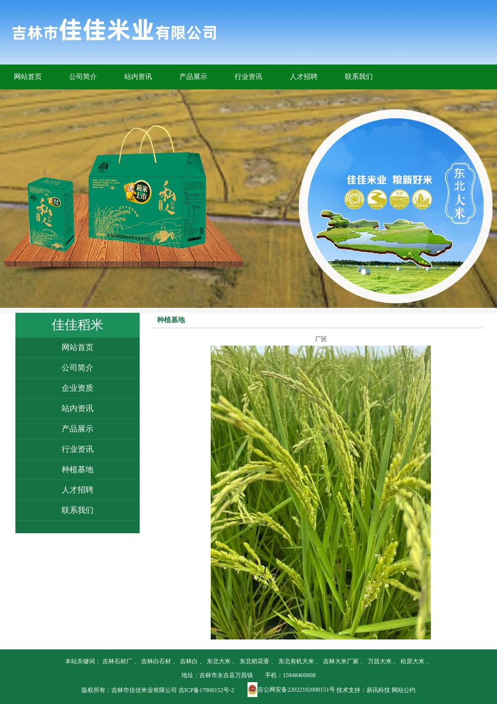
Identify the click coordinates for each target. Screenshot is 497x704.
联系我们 (359, 76)
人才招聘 (304, 76)
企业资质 (77, 388)
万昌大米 (380, 661)
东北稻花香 (254, 661)
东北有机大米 (296, 661)
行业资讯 (248, 76)
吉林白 (189, 661)
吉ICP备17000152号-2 (206, 690)
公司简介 (83, 76)
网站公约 (403, 690)
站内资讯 (138, 76)
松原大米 (412, 661)
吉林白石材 (156, 661)
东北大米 (219, 661)
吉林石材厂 (117, 661)
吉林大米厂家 (341, 661)
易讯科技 (378, 690)
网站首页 (28, 76)
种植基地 (77, 469)
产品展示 (193, 76)
